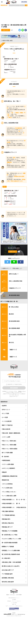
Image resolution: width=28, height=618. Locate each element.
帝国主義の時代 (6, 519)
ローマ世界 (5, 417)
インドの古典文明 (6, 421)
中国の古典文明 (6, 429)
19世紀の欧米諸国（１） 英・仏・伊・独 (13, 499)
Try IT (14, 2)
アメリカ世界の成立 (7, 487)
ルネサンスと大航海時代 (8, 468)
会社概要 (14, 599)
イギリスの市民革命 (7, 484)
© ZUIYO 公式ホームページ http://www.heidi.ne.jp (14, 614)
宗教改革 (4, 472)
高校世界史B (4, 401)
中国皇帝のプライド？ (15, 288)
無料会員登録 (24, 1)
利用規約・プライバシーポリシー (14, 601)
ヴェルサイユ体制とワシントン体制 (11, 538)
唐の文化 (11, 342)
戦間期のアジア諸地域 (8, 546)
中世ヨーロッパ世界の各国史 (9, 448)
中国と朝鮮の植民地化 (8, 511)
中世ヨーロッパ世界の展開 (9, 444)
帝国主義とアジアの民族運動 (9, 531)
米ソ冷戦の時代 (6, 558)
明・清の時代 (5, 456)
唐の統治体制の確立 (14, 295)
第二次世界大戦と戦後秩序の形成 (11, 554)
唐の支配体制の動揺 (14, 328)
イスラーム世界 (6, 437)
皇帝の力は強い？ (14, 274)
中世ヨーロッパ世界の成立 (9, 441)
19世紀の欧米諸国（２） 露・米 (11, 503)
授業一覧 (14, 604)
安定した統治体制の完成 (15, 281)
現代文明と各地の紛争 (8, 581)
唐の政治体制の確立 (14, 321)
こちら (10, 396)
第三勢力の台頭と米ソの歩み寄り (11, 566)
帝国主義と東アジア (7, 527)
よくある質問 (14, 602)
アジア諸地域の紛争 (7, 574)
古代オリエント (6, 409)
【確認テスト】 (13, 349)
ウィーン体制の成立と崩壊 (9, 495)
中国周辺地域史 (6, 460)
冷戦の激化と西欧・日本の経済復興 (11, 562)
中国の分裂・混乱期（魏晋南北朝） (11, 433)
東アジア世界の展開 (7, 452)
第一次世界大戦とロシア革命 (9, 534)
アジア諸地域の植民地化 (8, 515)
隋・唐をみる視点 (14, 307)
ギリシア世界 (5, 413)
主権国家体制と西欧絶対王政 (9, 476)
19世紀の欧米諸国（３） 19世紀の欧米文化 (14, 507)
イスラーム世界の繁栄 (8, 464)
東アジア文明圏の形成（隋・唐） (10, 301)
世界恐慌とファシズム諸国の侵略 (11, 550)
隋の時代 (11, 314)
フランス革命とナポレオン (9, 491)
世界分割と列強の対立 (8, 523)
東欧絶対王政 (5, 480)
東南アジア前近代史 (7, 425)
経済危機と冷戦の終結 (8, 577)
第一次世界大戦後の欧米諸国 (9, 542)
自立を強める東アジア (8, 570)
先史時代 (4, 405)
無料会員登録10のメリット (14, 597)
